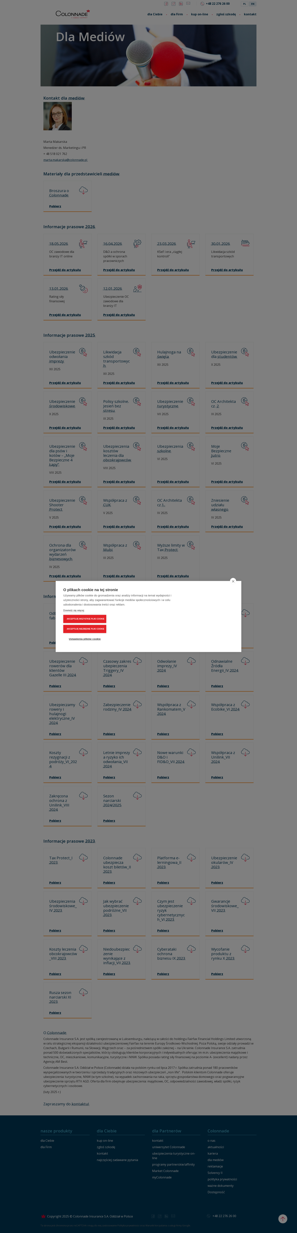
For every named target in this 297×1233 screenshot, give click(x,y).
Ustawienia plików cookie (211, 626)
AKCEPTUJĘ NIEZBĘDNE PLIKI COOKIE (212, 616)
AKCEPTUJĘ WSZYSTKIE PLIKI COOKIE (212, 606)
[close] (233, 594)
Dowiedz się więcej (73, 623)
